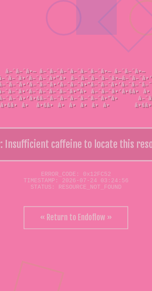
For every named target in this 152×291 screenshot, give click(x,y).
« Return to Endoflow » (76, 217)
